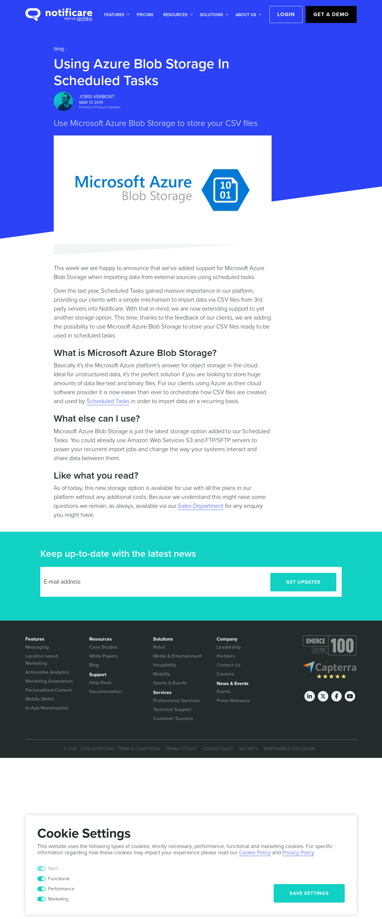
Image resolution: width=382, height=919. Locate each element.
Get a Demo (331, 14)
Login (286, 14)
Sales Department (201, 506)
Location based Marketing (41, 659)
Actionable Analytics (47, 672)
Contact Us (229, 665)
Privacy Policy (181, 748)
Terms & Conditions (138, 748)
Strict (53, 869)
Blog (59, 48)
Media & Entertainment (177, 656)
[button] (115, 15)
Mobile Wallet (39, 699)
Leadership (229, 647)
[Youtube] (350, 696)
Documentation (105, 692)
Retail (159, 647)
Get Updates (303, 582)
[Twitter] (323, 696)
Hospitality (164, 665)
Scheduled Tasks (108, 401)
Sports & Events (170, 683)
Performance (61, 889)
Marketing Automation (49, 681)
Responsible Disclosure (289, 748)
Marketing (58, 899)
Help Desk (100, 683)
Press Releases (233, 701)
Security (248, 748)
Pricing (145, 14)
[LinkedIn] (309, 696)
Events (224, 692)
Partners (226, 656)
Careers (225, 674)
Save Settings (309, 893)
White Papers (103, 656)
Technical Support (172, 710)
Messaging (37, 647)
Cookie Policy (218, 748)
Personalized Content (48, 690)
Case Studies (103, 647)
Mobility (161, 674)
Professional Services (176, 701)
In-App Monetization (46, 708)
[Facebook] (336, 696)
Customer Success (173, 718)
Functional (58, 879)
